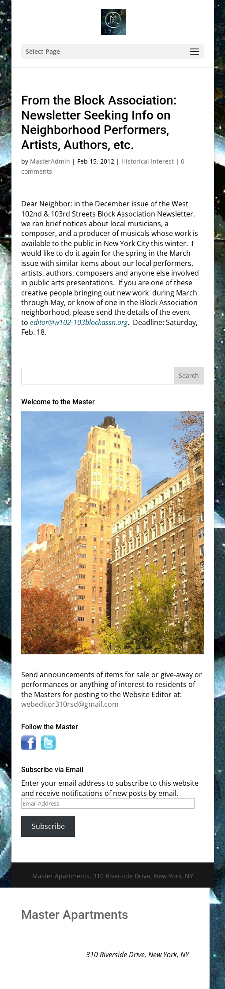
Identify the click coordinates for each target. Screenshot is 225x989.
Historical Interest (147, 161)
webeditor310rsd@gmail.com (70, 704)
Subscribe (48, 826)
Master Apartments (74, 914)
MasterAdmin (50, 161)
